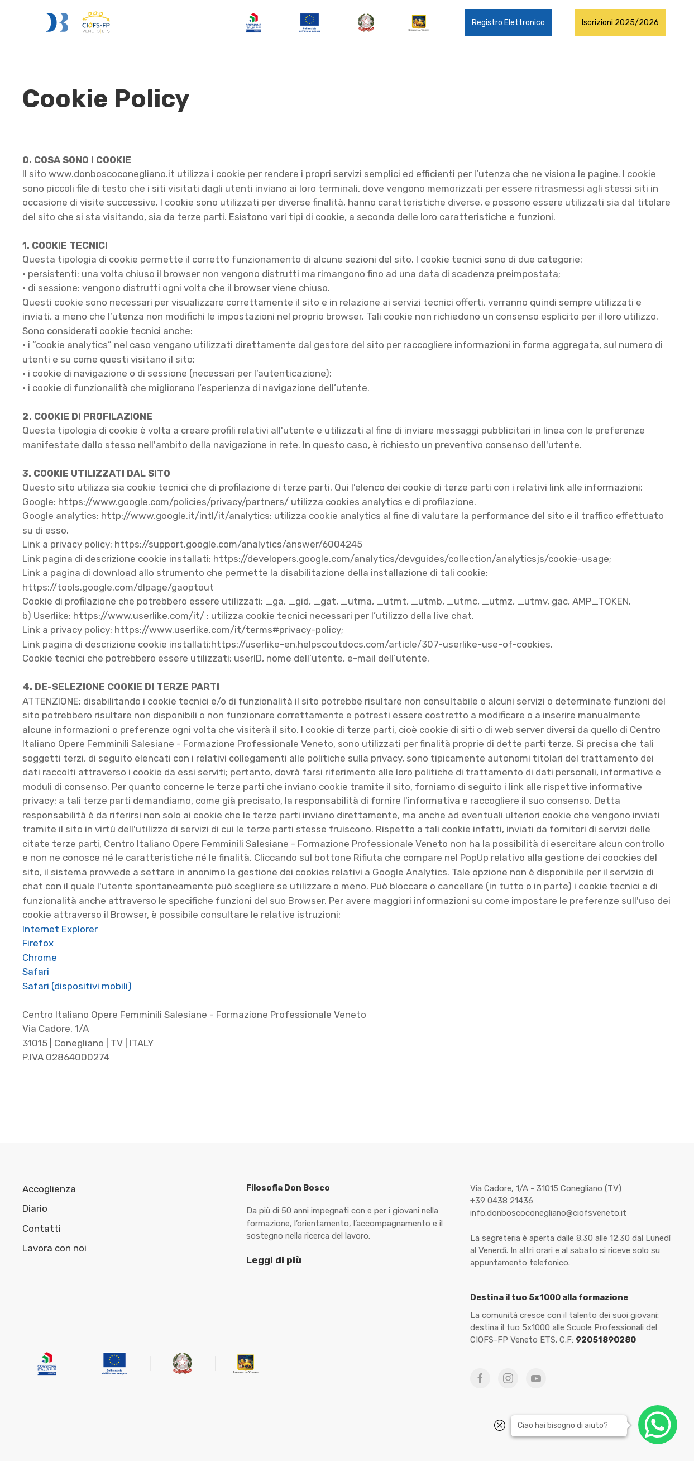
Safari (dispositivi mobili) (77, 986)
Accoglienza (49, 1189)
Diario (34, 1208)
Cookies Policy (506, 1444)
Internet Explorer (60, 929)
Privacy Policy (452, 1444)
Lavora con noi (54, 1248)
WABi (571, 1444)
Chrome (39, 957)
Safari (35, 971)
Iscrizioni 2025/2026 (620, 22)
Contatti (41, 1228)
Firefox (38, 943)
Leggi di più (273, 1259)
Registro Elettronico (508, 22)
